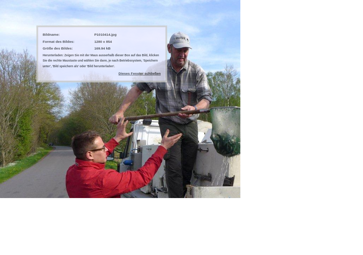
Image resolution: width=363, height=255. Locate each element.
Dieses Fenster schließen (139, 73)
